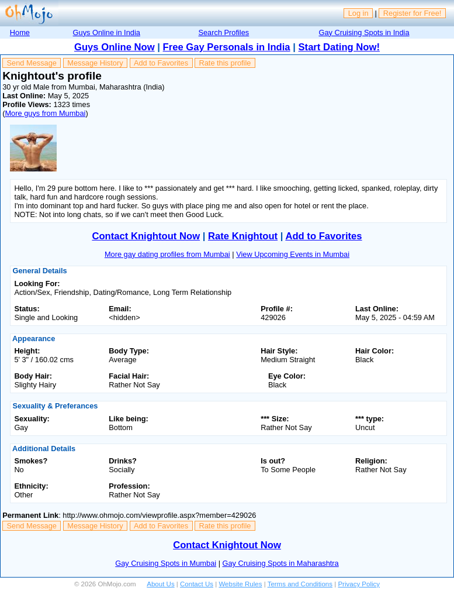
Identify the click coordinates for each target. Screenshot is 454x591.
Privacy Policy (359, 583)
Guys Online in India (106, 32)
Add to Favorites (161, 63)
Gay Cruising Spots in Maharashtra (281, 563)
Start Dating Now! (339, 47)
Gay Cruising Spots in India (363, 32)
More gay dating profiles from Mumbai (167, 254)
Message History (95, 63)
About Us (160, 583)
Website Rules (240, 583)
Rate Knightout (243, 236)
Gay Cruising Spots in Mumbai (165, 563)
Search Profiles (223, 32)
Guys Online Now (114, 47)
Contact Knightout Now (146, 236)
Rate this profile (225, 63)
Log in (358, 13)
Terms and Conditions (300, 583)
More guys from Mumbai (45, 113)
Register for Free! (412, 13)
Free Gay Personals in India (226, 47)
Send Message (32, 63)
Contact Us (196, 583)
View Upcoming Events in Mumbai (292, 254)
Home (20, 32)
